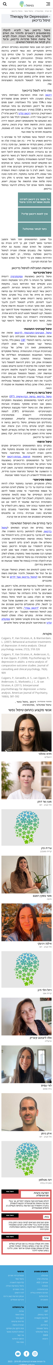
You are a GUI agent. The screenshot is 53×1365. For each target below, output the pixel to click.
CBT (23, 340)
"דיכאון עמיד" (31, 608)
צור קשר (20, 1335)
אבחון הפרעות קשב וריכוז (14, 1296)
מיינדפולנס (43, 1296)
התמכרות (44, 1299)
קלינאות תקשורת (41, 1318)
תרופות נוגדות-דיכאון (18, 456)
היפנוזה (45, 1338)
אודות (21, 1311)
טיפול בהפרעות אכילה (15, 1286)
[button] (5, 4)
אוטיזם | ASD (42, 1282)
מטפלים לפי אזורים (16, 1275)
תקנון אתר (20, 1318)
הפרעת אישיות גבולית (39, 1292)
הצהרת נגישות (18, 1325)
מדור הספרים (18, 1289)
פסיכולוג (44, 1275)
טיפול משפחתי (42, 1328)
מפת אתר (20, 1342)
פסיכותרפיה (16, 276)
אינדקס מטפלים (17, 1299)
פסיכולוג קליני (42, 1279)
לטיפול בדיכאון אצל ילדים (23, 577)
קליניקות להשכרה (17, 1282)
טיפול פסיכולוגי (43, 704)
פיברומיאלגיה (42, 1289)
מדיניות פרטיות (17, 1321)
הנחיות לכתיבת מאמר (15, 1331)
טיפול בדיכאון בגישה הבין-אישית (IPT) (30, 396)
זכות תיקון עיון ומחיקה (15, 1328)
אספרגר (45, 1286)
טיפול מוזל (19, 1279)
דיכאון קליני (24, 113)
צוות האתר (19, 1314)
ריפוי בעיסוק (43, 1314)
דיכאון (48, 94)
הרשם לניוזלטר (18, 1338)
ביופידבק (44, 1325)
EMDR (45, 1335)
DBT (46, 1321)
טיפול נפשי (22, 701)
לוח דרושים (19, 1292)
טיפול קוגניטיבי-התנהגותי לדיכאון (33, 332)
